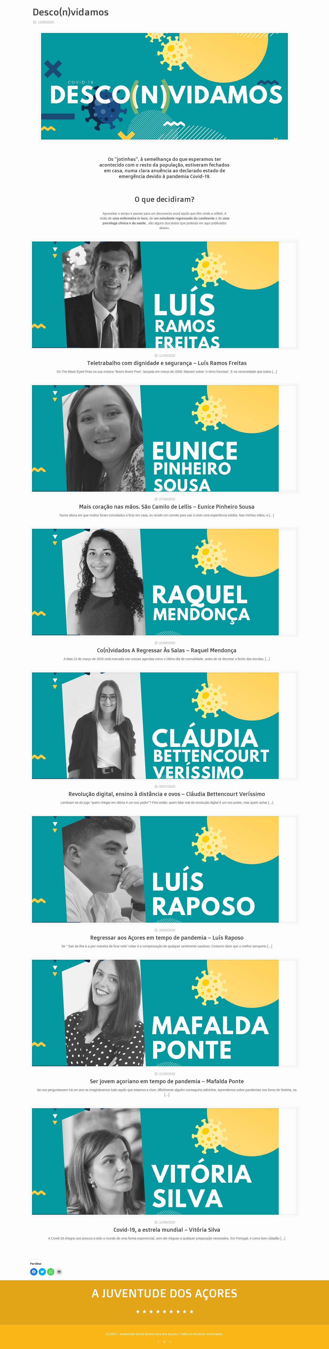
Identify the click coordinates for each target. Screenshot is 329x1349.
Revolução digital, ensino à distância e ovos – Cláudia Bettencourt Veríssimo (167, 793)
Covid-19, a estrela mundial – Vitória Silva (167, 1229)
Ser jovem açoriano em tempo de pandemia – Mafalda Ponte (167, 1081)
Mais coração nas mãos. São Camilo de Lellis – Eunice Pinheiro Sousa (167, 506)
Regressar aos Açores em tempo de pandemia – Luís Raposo (167, 937)
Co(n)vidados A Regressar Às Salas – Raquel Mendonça (166, 650)
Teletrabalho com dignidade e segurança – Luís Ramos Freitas (167, 362)
